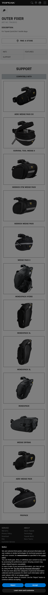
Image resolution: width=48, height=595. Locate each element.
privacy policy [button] (24, 575)
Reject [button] (13, 585)
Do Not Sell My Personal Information (27, 568)
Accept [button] (35, 585)
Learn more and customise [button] (24, 590)
